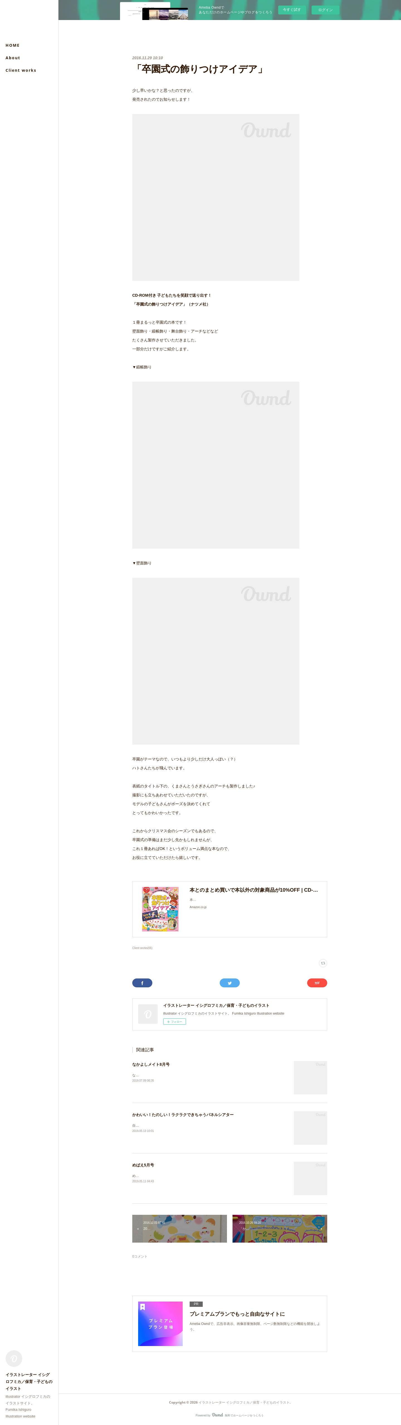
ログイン (325, 10)
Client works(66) (142, 948)
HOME (13, 45)
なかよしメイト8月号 (151, 1064)
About (13, 57)
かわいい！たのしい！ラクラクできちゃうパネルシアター (183, 1114)
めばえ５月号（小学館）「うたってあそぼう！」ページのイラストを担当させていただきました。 (205, 1176)
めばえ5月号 (143, 1165)
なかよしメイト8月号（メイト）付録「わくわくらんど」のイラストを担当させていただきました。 (206, 1075)
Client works (21, 70)
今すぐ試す (292, 10)
